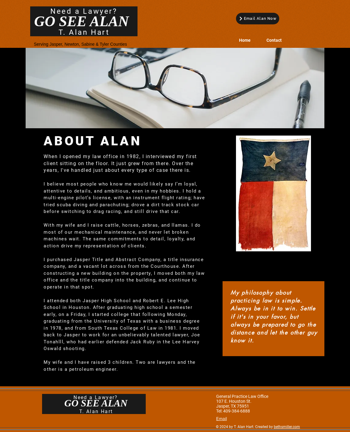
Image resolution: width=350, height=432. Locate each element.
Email (221, 418)
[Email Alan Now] (257, 18)
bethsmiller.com (287, 427)
